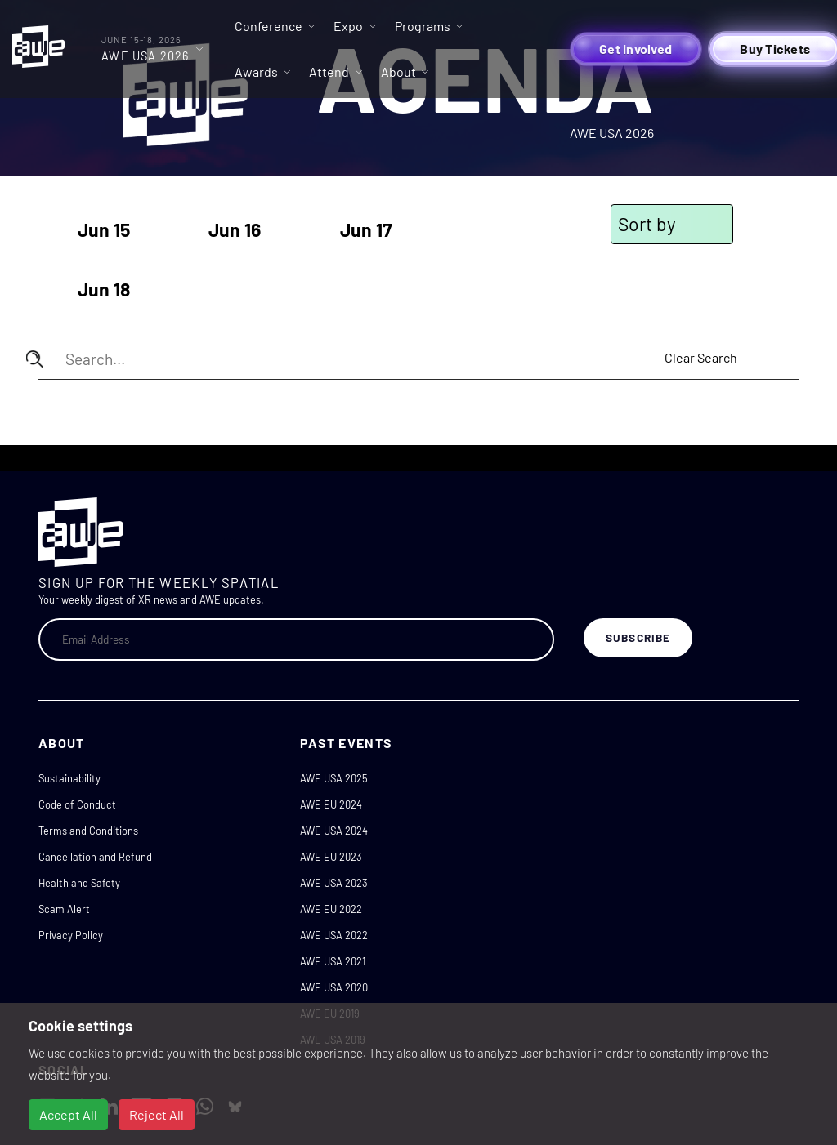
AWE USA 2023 (334, 882)
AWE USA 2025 (334, 778)
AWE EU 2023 (331, 856)
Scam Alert (64, 909)
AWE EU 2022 (331, 909)
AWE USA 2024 (334, 830)
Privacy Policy (70, 935)
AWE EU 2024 (331, 804)
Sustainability (69, 778)
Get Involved (635, 48)
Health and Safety (79, 882)
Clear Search (701, 357)
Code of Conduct (77, 804)
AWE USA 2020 (334, 987)
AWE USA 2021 (332, 961)
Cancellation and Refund (95, 856)
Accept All (68, 1114)
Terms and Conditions (88, 830)
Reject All (156, 1114)
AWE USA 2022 (334, 935)
